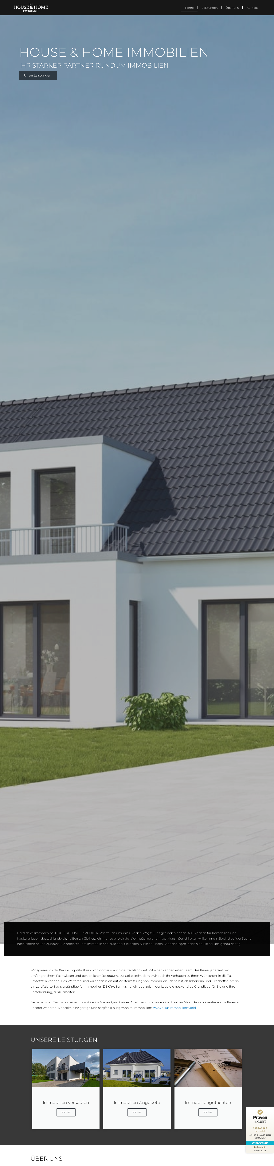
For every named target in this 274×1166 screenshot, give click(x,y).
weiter (66, 1112)
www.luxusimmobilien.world (174, 1008)
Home (189, 7)
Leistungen (210, 7)
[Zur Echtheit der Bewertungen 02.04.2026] (259, 1149)
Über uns (232, 7)
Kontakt (252, 7)
